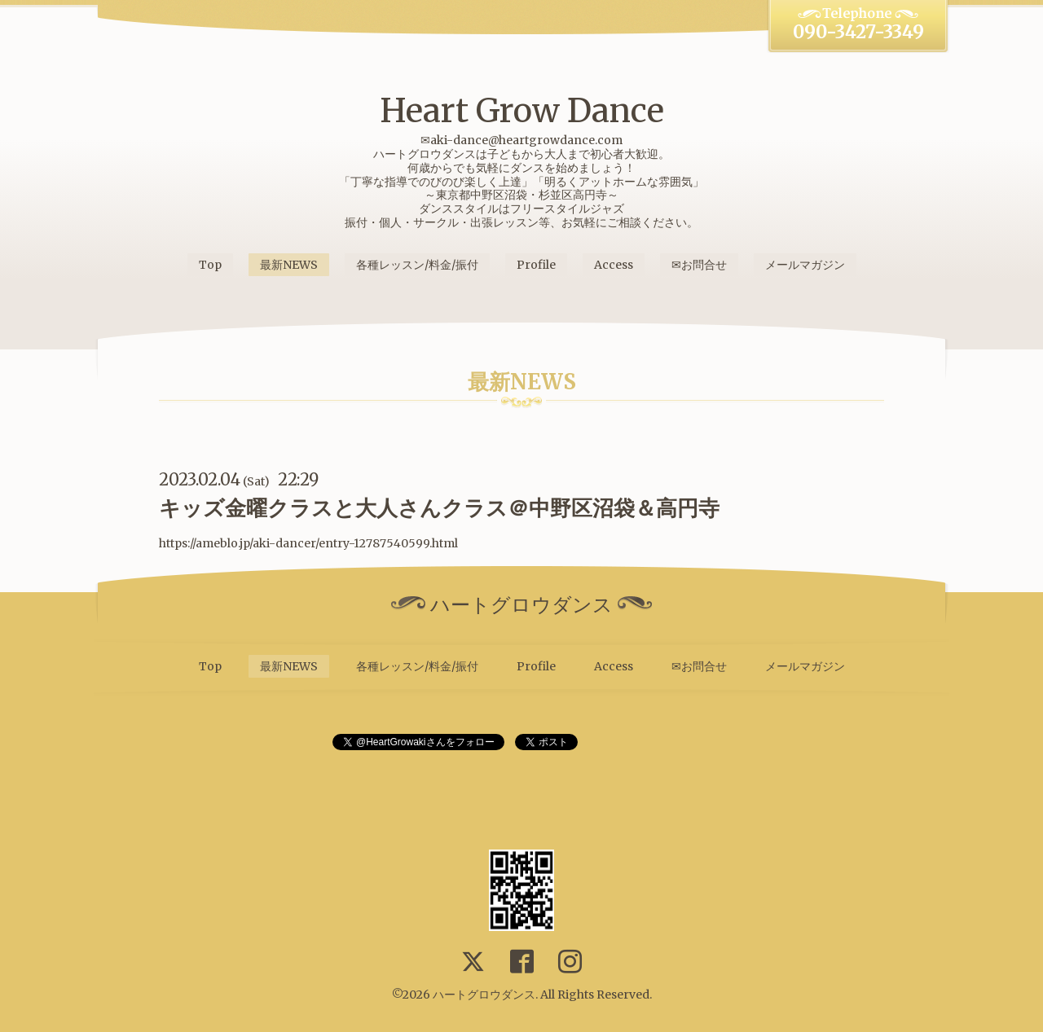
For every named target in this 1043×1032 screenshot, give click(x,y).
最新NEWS (289, 264)
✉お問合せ (699, 264)
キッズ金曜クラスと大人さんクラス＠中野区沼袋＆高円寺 (439, 507)
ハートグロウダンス (484, 994)
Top (210, 264)
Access (613, 264)
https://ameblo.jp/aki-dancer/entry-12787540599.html (308, 543)
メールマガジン (805, 264)
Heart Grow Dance (522, 110)
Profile (536, 264)
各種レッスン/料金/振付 (417, 264)
